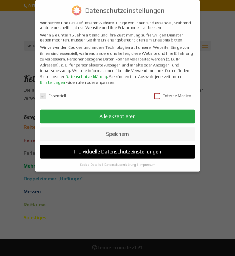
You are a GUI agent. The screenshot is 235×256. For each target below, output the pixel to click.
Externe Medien (172, 93)
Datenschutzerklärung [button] (120, 161)
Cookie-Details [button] (90, 161)
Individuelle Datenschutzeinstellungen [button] (117, 148)
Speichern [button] (117, 131)
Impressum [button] (147, 161)
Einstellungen (52, 79)
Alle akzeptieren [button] (117, 113)
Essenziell (53, 93)
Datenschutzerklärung (86, 73)
